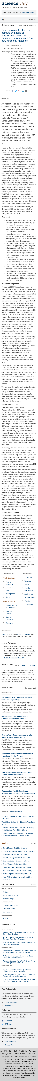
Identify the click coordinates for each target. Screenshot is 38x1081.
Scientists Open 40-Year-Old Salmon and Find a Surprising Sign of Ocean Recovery (19, 951)
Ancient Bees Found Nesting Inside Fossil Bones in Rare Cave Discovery (18, 938)
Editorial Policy (19, 1054)
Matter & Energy (9, 601)
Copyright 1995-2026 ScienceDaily (14, 1057)
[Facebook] (12, 91)
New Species (10, 594)
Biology (5, 892)
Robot (27, 584)
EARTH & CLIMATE (7, 902)
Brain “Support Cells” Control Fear (15, 864)
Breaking (5, 843)
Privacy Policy (7, 1054)
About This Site (6, 1051)
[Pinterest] (19, 91)
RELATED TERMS (27, 573)
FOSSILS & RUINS (7, 915)
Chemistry (9, 623)
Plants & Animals (9, 578)
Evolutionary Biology (10, 895)
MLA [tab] (17, 665)
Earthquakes (7, 912)
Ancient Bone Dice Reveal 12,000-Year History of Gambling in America (17, 970)
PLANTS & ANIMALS (7, 889)
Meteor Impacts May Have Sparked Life (17, 874)
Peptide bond (29, 604)
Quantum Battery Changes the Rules (16, 861)
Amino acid (29, 577)
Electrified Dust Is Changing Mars (15, 854)
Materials (5, 634)
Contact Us (9, 1045)
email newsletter (28, 12)
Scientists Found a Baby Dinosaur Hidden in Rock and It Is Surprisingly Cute (19, 975)
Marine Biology (8, 899)
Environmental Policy (10, 905)
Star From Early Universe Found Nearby (17, 870)
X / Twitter (8, 1024)
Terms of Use (31, 1054)
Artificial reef (29, 594)
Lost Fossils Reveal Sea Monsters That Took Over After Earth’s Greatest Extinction (19, 980)
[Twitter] (16, 91)
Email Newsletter (11, 1002)
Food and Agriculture (9, 583)
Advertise (32, 1051)
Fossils (5, 918)
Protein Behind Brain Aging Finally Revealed (19, 851)
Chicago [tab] (32, 665)
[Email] (26, 91)
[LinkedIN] (22, 91)
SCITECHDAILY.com (16, 811)
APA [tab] (23, 665)
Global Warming (9, 909)
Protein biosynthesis (29, 589)
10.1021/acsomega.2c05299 (14, 658)
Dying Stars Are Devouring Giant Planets (17, 867)
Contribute (23, 1051)
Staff (15, 1051)
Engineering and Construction (11, 607)
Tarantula (28, 581)
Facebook (8, 1021)
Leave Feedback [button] (11, 1041)
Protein (27, 601)
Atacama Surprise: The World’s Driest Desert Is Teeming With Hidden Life (19, 962)
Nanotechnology (30, 597)
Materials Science (8, 613)
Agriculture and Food (10, 589)
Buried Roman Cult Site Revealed (15, 848)
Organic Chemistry (9, 618)
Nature (7, 597)
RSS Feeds (9, 1005)
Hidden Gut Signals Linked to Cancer (16, 858)
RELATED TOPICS (8, 573)
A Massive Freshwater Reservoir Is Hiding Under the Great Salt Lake (18, 957)
